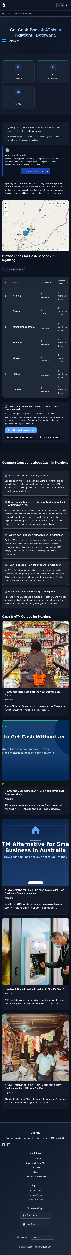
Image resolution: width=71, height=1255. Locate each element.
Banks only (61, 203)
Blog (35, 1171)
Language (23, 1237)
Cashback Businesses (35, 1176)
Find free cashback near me (21, 430)
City (15, 282)
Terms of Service (35, 1199)
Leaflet (42, 249)
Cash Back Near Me (35, 1162)
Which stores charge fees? (20, 437)
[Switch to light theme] (67, 5)
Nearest (51, 203)
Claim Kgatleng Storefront (36, 171)
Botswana (20, 13)
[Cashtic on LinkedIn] (8, 1144)
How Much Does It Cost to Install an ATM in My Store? (34, 988)
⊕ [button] (6, 213)
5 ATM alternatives (49, 437)
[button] (6, 203)
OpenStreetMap (54, 249)
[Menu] (31, 5)
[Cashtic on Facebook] (3, 1144)
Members (46, 282)
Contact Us (35, 1190)
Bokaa (16, 311)
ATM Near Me (35, 1158)
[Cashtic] (4, 5)
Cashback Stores (62, 281)
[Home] (3, 13)
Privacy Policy (35, 1194)
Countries (10, 13)
